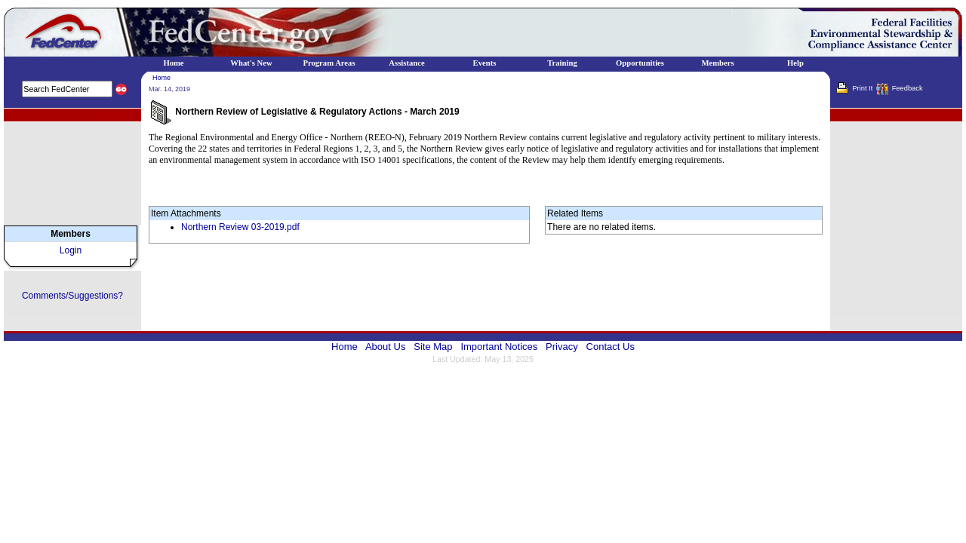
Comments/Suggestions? (72, 295)
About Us (385, 346)
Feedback (907, 88)
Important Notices (498, 346)
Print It (862, 88)
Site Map (433, 346)
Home (161, 77)
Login (71, 250)
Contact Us (610, 346)
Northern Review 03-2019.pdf (240, 227)
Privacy (562, 346)
